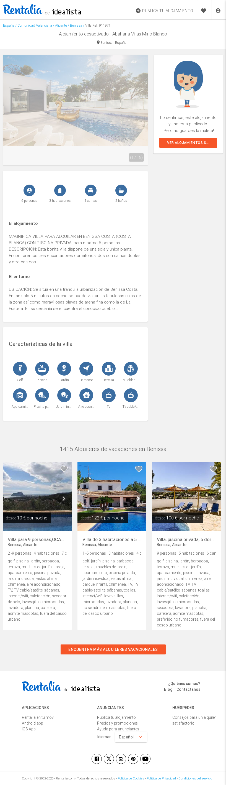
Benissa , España (111, 43)
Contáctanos (188, 689)
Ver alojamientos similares (192, 142)
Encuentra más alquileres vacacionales (113, 649)
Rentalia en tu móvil (38, 717)
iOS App (29, 729)
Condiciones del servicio (195, 778)
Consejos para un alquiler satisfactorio (194, 720)
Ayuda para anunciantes (118, 729)
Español (131, 737)
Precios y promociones (117, 723)
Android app (32, 723)
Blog (168, 689)
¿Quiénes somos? (184, 683)
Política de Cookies (131, 778)
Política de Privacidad (161, 778)
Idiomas (104, 736)
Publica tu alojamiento (116, 717)
